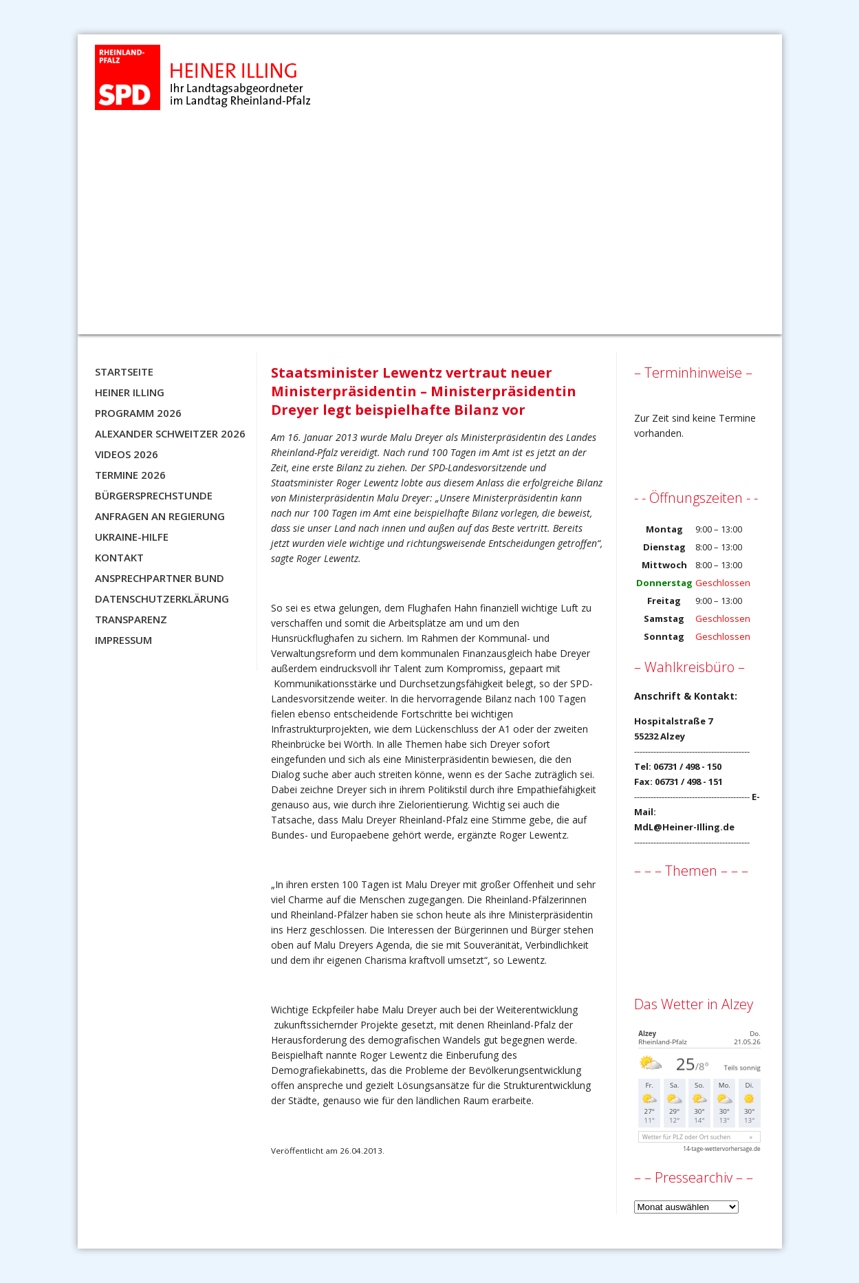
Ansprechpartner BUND (159, 578)
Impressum (123, 640)
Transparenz (131, 619)
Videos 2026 (126, 454)
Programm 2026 (138, 413)
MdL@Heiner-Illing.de (684, 827)
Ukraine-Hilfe (131, 536)
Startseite (124, 371)
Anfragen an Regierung (160, 516)
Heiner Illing (129, 392)
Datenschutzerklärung (162, 598)
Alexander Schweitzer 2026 (170, 433)
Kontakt (119, 557)
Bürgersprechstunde (154, 495)
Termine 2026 (130, 475)
